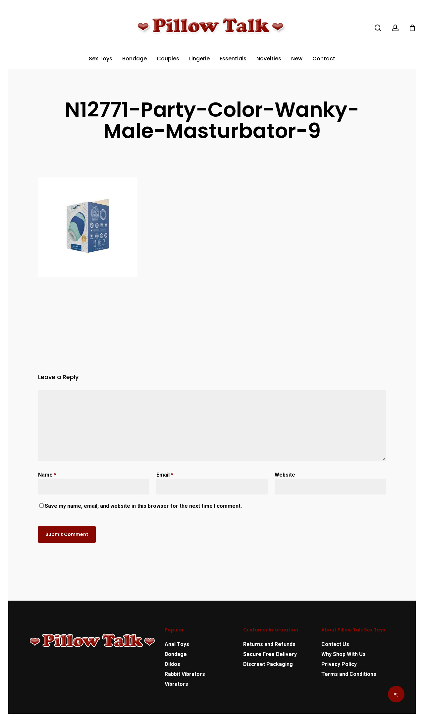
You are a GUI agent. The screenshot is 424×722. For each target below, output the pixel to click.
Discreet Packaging (268, 664)
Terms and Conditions (348, 674)
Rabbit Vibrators (185, 674)
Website (285, 475)
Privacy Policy (339, 664)
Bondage (176, 654)
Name (47, 475)
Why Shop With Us (343, 654)
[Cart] (412, 28)
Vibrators (176, 684)
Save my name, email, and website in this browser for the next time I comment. (143, 506)
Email (164, 475)
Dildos (172, 664)
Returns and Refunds (269, 644)
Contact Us (335, 644)
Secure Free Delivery (270, 654)
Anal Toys (177, 644)
